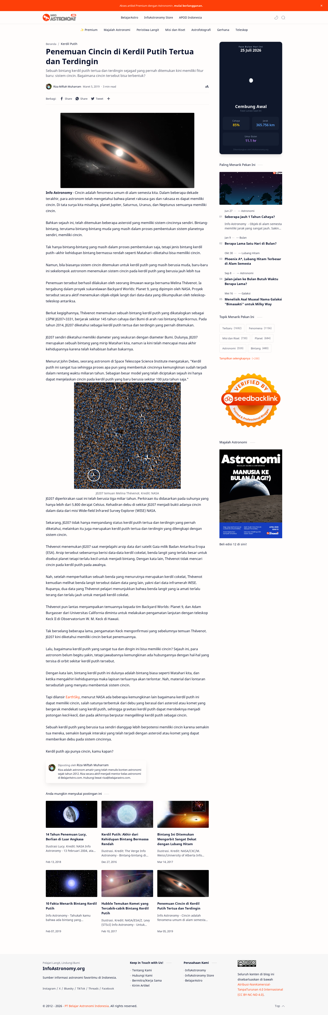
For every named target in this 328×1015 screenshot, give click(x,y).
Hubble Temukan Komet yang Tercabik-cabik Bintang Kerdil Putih (125, 908)
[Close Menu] (321, 6)
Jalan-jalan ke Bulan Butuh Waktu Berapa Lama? (251, 281)
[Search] (283, 17)
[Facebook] (108, 988)
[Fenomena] (260, 328)
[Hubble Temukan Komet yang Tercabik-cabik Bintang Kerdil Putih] (127, 883)
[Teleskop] (242, 29)
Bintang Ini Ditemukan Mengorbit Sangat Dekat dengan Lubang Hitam (176, 839)
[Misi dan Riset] (175, 29)
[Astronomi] (247, 211)
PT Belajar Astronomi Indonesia (87, 1006)
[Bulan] (243, 237)
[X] (60, 988)
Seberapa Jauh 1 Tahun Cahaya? (250, 217)
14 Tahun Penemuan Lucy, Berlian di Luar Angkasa (66, 836)
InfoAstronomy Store (199, 975)
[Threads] (93, 988)
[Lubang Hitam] (251, 253)
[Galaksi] (246, 293)
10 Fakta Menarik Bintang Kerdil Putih (71, 905)
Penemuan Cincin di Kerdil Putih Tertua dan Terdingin (178, 905)
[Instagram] (49, 988)
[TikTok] (81, 988)
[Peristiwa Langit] (148, 29)
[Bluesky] (69, 988)
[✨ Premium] (88, 29)
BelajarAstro (193, 980)
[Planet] (262, 338)
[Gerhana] (223, 29)
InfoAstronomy (195, 970)
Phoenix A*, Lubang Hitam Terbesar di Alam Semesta (253, 261)
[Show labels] (240, 358)
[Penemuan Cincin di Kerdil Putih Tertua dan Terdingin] (183, 883)
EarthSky (73, 697)
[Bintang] (259, 348)
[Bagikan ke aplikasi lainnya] (108, 98)
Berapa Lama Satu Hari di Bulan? (251, 243)
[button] (276, 17)
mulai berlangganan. (188, 6)
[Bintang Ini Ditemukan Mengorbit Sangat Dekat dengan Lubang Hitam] (183, 814)
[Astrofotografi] (201, 29)
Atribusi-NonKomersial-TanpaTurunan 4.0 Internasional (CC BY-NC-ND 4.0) (260, 989)
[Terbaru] (231, 328)
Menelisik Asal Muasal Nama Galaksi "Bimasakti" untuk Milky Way (253, 301)
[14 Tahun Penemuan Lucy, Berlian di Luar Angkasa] (71, 814)
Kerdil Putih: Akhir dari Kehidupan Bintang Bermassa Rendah (125, 839)
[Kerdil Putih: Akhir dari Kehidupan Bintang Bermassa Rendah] (127, 814)
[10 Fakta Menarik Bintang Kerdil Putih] (71, 883)
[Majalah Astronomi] (117, 29)
